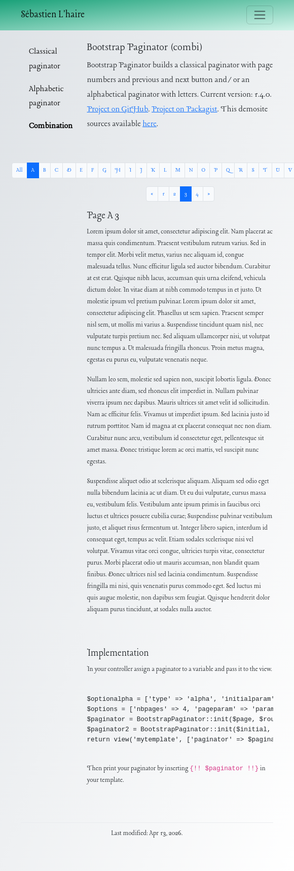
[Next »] (208, 194)
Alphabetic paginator (46, 96)
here (149, 124)
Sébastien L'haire (53, 15)
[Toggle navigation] (259, 15)
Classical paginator (44, 59)
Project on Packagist (184, 109)
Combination (50, 126)
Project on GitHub (118, 109)
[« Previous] (152, 194)
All (19, 170)
